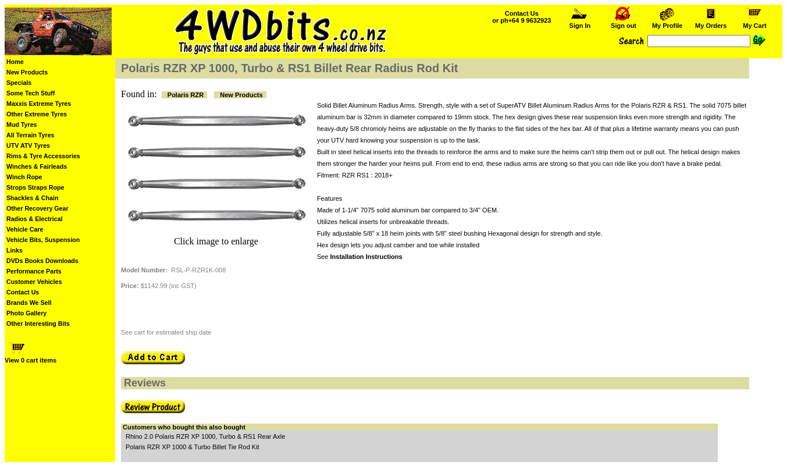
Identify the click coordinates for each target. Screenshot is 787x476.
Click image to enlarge (216, 241)
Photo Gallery (26, 313)
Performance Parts (34, 271)
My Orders (711, 22)
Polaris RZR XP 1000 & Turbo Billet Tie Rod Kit (192, 446)
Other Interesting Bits (38, 323)
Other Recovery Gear (37, 208)
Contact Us (22, 292)
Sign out (623, 22)
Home (15, 61)
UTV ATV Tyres (28, 145)
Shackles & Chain (32, 197)
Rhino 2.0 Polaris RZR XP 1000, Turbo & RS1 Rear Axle (205, 436)
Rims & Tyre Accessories (43, 155)
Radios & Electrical (34, 218)
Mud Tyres (21, 124)
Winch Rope (24, 176)
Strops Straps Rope (35, 187)
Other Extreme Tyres (36, 114)
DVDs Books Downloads (42, 260)
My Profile (667, 22)
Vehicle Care (24, 229)
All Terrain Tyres (30, 135)
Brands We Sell (28, 302)
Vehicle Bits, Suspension (43, 239)
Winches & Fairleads (36, 166)
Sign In (580, 22)
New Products (27, 72)
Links (14, 250)
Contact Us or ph (521, 17)
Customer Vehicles (34, 281)
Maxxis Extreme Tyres (38, 103)
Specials (18, 82)
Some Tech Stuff (30, 93)
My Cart (754, 22)
